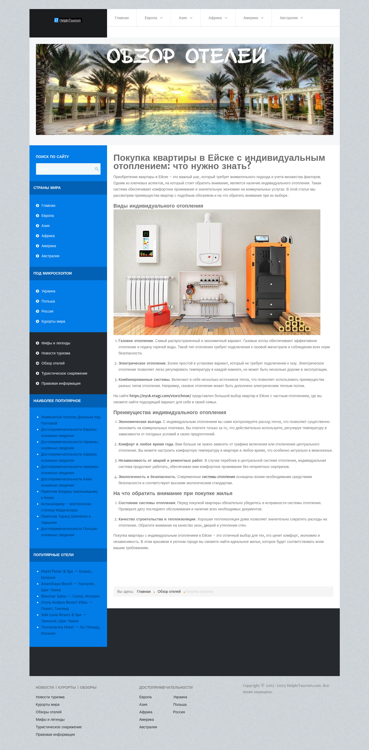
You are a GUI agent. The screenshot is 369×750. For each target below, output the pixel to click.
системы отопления (218, 472)
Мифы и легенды (56, 338)
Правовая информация (61, 378)
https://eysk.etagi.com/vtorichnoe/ (160, 391)
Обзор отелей (53, 358)
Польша (48, 296)
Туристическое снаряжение (65, 368)
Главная (48, 201)
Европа (48, 211)
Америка (49, 241)
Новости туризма (56, 348)
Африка (48, 231)
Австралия (50, 251)
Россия (48, 306)
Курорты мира (53, 316)
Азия (46, 221)
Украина (48, 286)
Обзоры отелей (49, 707)
